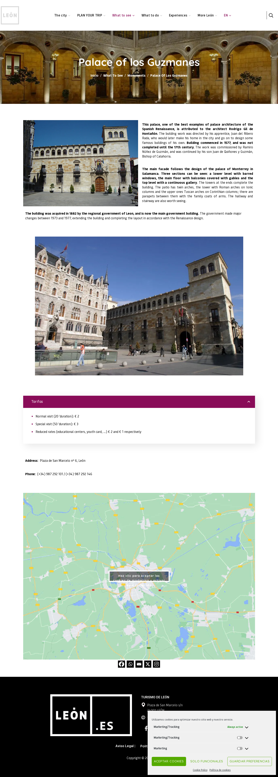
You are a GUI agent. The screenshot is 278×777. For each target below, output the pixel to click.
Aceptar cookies (169, 761)
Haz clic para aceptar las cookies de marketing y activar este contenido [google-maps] (139, 578)
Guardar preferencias (250, 761)
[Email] (139, 664)
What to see (113, 75)
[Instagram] (156, 664)
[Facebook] (121, 664)
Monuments (136, 75)
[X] (148, 664)
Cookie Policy (200, 770)
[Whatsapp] (130, 664)
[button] (271, 15)
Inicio (94, 75)
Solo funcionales (206, 761)
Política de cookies (220, 770)
